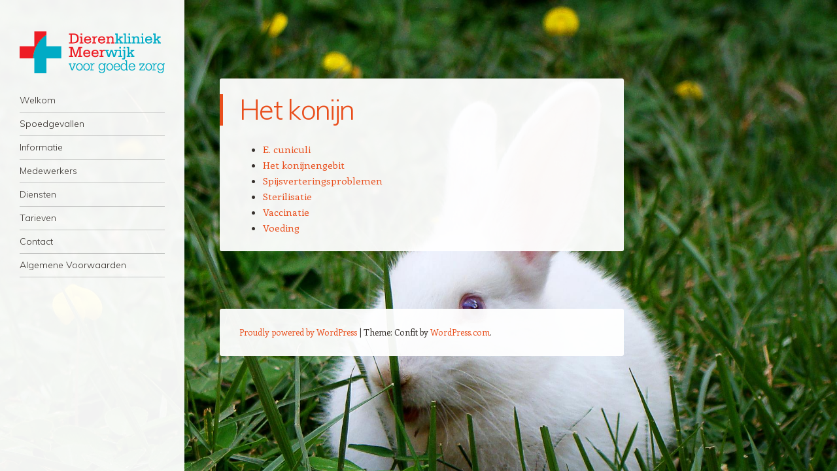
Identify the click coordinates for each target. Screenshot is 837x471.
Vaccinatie (286, 211)
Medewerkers (48, 171)
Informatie (41, 147)
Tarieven (38, 218)
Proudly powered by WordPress (298, 332)
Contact (36, 241)
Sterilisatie (287, 196)
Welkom (38, 100)
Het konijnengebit (304, 164)
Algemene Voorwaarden (73, 265)
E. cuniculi (287, 149)
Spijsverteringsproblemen (323, 180)
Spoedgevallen (52, 124)
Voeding (281, 227)
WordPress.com (460, 332)
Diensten (38, 194)
